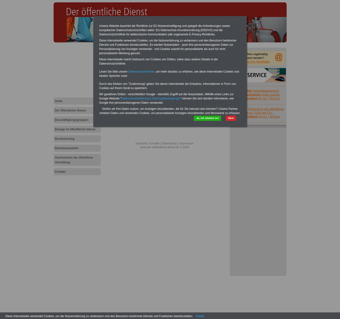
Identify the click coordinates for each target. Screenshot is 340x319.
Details (200, 316)
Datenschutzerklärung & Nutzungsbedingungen (151, 98)
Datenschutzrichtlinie (141, 71)
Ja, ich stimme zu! (207, 118)
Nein (231, 118)
